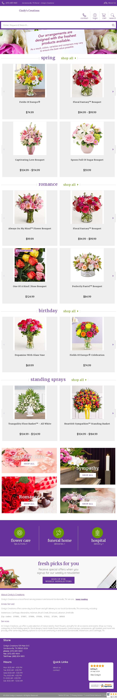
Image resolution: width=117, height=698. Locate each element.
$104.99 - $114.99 (30, 170)
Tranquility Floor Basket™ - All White (29, 423)
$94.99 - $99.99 (87, 112)
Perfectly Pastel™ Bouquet (87, 286)
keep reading (82, 599)
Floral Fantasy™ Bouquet (87, 102)
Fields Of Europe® (29, 102)
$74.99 (30, 112)
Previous (3, 91)
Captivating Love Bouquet (30, 160)
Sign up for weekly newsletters (58, 580)
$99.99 (30, 239)
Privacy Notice (77, 696)
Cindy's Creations (29, 10)
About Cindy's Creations (12, 594)
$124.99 (29, 296)
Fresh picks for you (58, 567)
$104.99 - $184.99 (87, 434)
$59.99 (87, 170)
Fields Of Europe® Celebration (87, 355)
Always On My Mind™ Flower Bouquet (29, 228)
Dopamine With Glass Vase (30, 355)
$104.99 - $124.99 (30, 434)
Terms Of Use (63, 696)
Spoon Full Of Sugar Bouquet (87, 160)
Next (113, 91)
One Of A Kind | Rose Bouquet (30, 286)
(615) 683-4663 (11, 3)
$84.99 (87, 296)
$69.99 (30, 365)
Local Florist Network (93, 696)
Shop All (67, 58)
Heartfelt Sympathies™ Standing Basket (87, 423)
